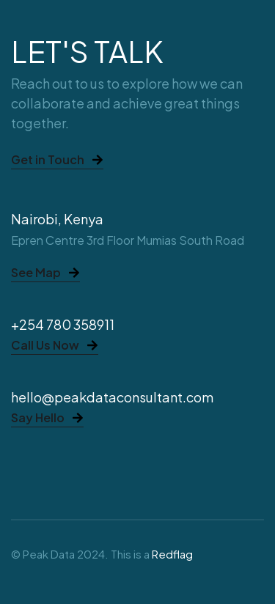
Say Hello (47, 418)
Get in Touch (57, 160)
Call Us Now (54, 346)
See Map (45, 273)
